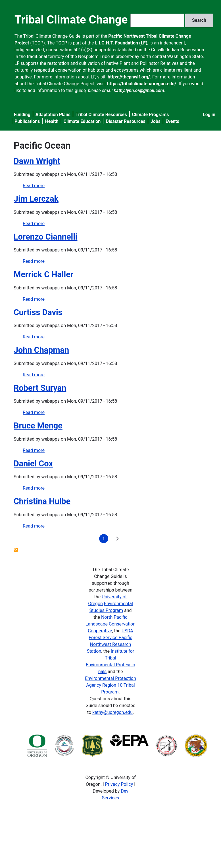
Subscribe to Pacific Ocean (16, 550)
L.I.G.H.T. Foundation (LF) (121, 43)
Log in (209, 114)
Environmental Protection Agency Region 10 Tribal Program (110, 685)
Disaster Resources (125, 121)
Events (172, 121)
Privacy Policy (119, 784)
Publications (27, 121)
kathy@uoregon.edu (112, 712)
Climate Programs (150, 114)
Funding (22, 114)
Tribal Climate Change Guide (87, 19)
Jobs (155, 121)
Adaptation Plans (53, 114)
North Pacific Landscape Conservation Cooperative (110, 623)
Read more (34, 185)
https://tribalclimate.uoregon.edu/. (142, 83)
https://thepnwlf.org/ (129, 77)
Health (51, 121)
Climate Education (82, 121)
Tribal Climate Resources (101, 114)
